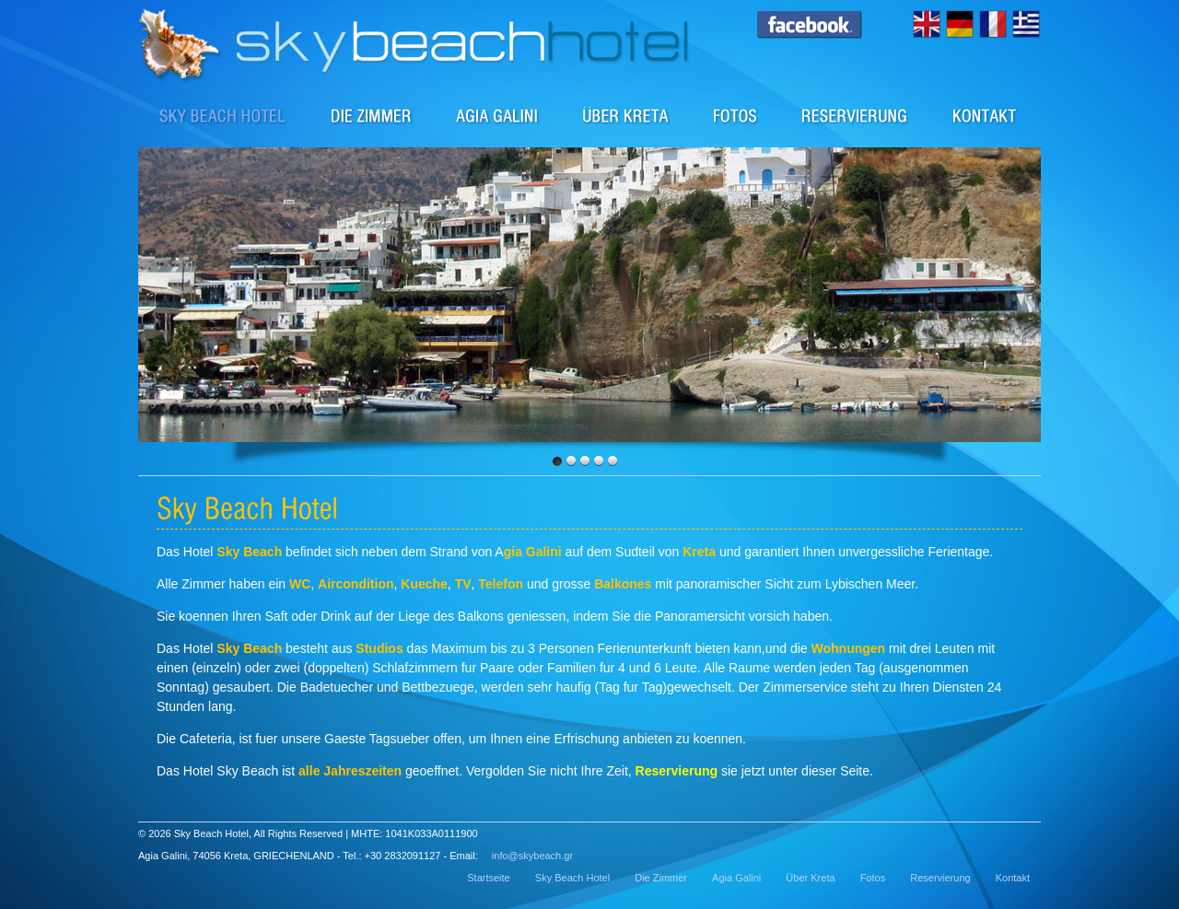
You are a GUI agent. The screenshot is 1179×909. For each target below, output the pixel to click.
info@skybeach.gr (532, 855)
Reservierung (855, 115)
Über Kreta (626, 115)
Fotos (736, 115)
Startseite (488, 877)
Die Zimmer (372, 115)
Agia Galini (498, 115)
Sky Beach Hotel (223, 115)
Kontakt (985, 115)
